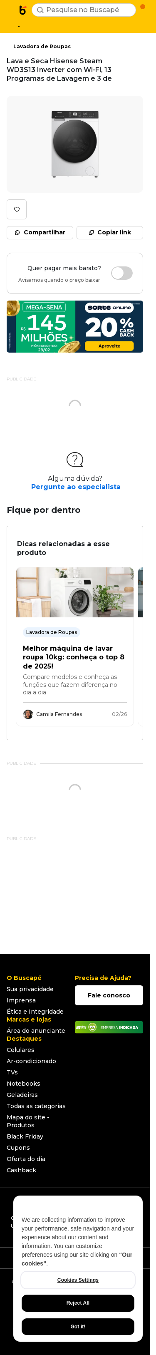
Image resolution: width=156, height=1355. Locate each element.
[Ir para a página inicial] (23, 10)
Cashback (21, 1170)
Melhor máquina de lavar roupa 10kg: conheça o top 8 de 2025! (73, 657)
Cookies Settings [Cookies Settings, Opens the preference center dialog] (78, 1280)
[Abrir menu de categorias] (11, 9)
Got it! (77, 1327)
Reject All (78, 1303)
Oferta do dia (26, 1159)
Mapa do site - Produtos (28, 1121)
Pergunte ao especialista (76, 487)
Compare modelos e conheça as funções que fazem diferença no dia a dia (70, 684)
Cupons (18, 1147)
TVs (12, 1072)
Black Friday (25, 1136)
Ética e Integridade (35, 1011)
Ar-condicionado (31, 1061)
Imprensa (21, 1000)
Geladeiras (22, 1095)
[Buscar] (40, 10)
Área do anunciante (36, 1030)
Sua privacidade (30, 989)
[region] (78, 1269)
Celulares (21, 1050)
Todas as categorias (36, 1106)
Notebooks (23, 1083)
